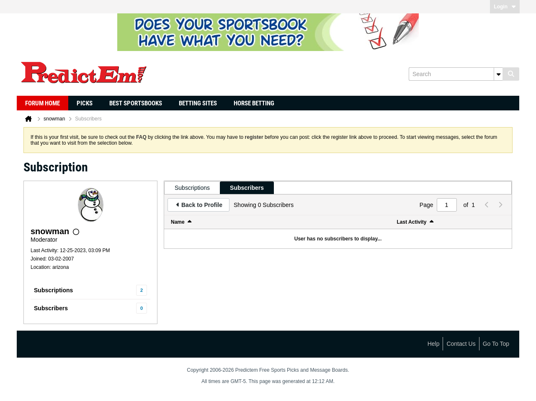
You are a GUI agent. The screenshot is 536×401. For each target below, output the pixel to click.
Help (434, 343)
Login (505, 7)
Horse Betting (254, 103)
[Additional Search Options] (498, 74)
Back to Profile (201, 205)
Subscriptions (53, 290)
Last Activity (412, 222)
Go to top (496, 343)
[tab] (192, 187)
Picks (85, 103)
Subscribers (51, 308)
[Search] (455, 74)
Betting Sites (198, 103)
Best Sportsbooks (135, 103)
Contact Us (460, 343)
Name (178, 222)
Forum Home (42, 103)
